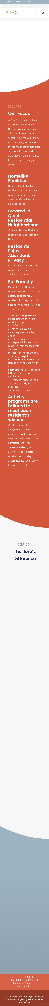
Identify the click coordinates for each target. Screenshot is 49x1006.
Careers (32, 980)
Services (14, 980)
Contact (23, 986)
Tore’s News (23, 983)
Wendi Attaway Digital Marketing (29, 1001)
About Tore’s (23, 977)
